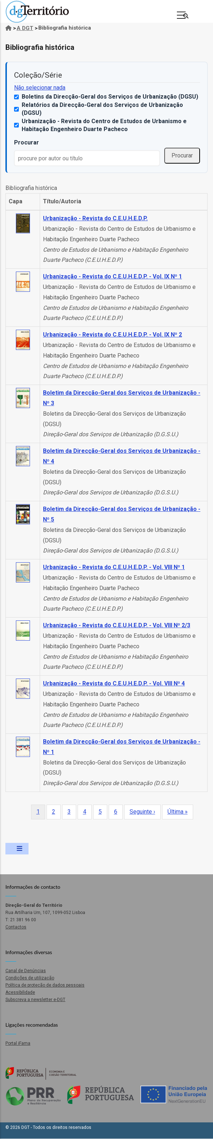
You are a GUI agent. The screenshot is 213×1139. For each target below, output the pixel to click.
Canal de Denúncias (25, 970)
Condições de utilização (29, 977)
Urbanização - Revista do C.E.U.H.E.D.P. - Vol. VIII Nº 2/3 (116, 625)
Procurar (26, 142)
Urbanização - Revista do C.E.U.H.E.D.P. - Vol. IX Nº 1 (112, 276)
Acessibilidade (20, 992)
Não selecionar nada (39, 87)
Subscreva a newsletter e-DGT (35, 999)
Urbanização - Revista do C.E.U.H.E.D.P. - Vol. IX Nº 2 (112, 334)
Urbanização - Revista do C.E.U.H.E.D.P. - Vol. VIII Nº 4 (114, 683)
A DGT (25, 28)
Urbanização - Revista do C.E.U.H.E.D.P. (95, 218)
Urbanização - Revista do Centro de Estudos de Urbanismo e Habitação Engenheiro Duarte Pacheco (104, 125)
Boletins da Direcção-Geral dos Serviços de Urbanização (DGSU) (110, 96)
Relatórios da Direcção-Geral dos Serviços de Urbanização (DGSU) (102, 108)
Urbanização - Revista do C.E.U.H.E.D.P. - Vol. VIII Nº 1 (114, 567)
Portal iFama (17, 1043)
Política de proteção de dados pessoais (44, 985)
